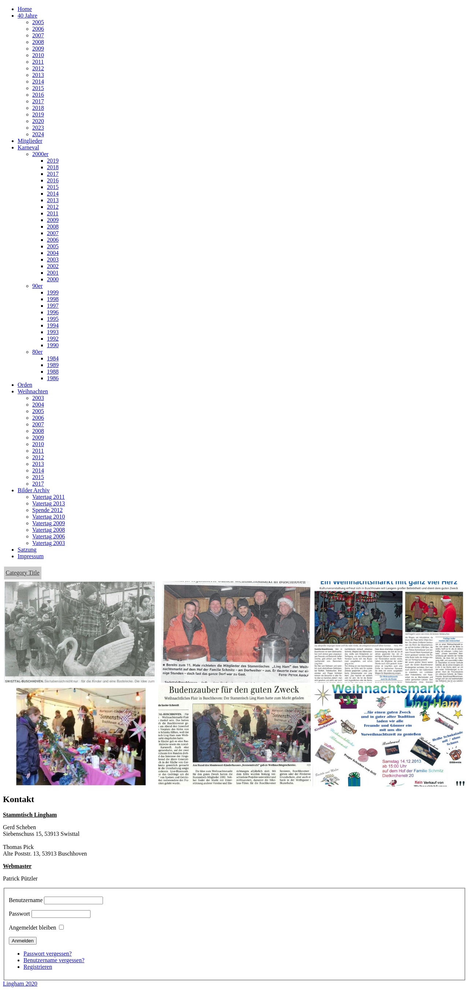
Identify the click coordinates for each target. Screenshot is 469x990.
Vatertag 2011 (48, 497)
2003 (53, 259)
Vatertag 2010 (48, 516)
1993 (53, 332)
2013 (38, 75)
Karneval (28, 147)
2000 (53, 279)
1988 (53, 371)
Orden (25, 385)
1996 (53, 312)
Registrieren (37, 967)
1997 (53, 306)
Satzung (27, 549)
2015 (38, 88)
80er (37, 352)
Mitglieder (30, 141)
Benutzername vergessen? (53, 960)
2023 (38, 128)
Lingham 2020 (20, 983)
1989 (53, 365)
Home (25, 9)
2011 (38, 62)
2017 (38, 101)
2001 (53, 273)
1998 (53, 299)
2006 (38, 29)
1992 (53, 338)
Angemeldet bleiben (32, 927)
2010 (38, 55)
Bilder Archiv (34, 490)
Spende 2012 (47, 510)
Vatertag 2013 (48, 503)
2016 (38, 95)
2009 (38, 48)
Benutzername (26, 900)
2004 (53, 253)
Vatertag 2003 (48, 543)
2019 (38, 114)
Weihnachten (33, 391)
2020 (38, 121)
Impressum (31, 556)
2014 (38, 81)
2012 (38, 68)
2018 (38, 108)
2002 (53, 266)
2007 (38, 35)
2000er (40, 154)
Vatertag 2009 (48, 523)
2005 (38, 22)
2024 (38, 134)
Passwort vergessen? (47, 953)
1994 (53, 325)
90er (37, 286)
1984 (53, 358)
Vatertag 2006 (48, 536)
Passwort (19, 914)
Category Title (23, 573)
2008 (38, 42)
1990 (53, 345)
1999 (53, 292)
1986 (53, 378)
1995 (53, 319)
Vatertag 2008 (48, 530)
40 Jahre (27, 15)
